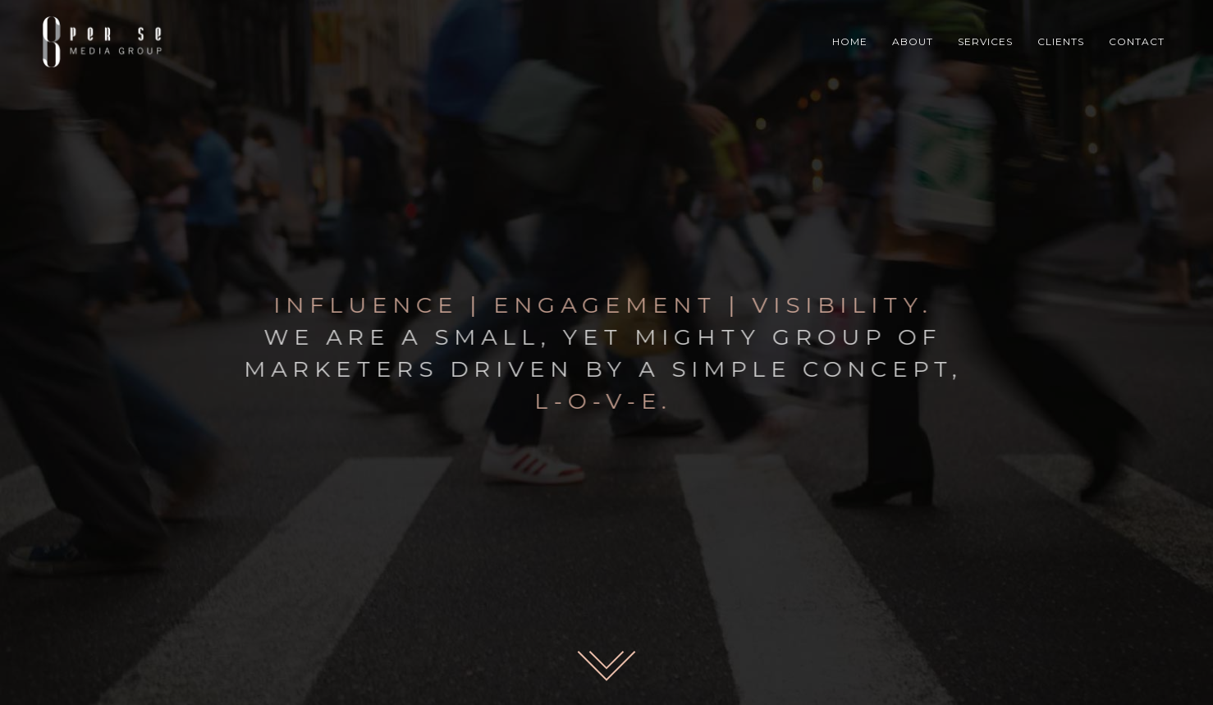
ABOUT (912, 41)
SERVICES (985, 41)
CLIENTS (1060, 41)
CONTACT (1137, 41)
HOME (849, 41)
